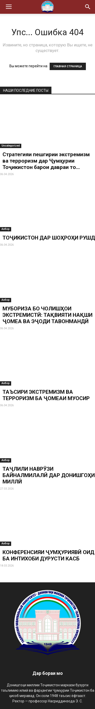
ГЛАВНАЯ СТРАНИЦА (67, 66)
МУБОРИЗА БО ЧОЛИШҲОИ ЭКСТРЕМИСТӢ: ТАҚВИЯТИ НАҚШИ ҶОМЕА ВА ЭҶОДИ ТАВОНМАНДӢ (47, 315)
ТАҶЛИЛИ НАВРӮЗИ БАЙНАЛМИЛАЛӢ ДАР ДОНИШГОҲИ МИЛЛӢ (49, 475)
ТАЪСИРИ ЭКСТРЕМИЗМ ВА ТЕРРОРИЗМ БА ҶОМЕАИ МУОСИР (46, 395)
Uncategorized (11, 145)
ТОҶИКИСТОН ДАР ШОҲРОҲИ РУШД (49, 238)
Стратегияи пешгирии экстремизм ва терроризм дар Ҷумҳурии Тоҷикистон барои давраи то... (46, 160)
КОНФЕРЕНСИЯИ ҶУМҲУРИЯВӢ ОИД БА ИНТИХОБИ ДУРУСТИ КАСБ (48, 555)
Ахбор (6, 229)
